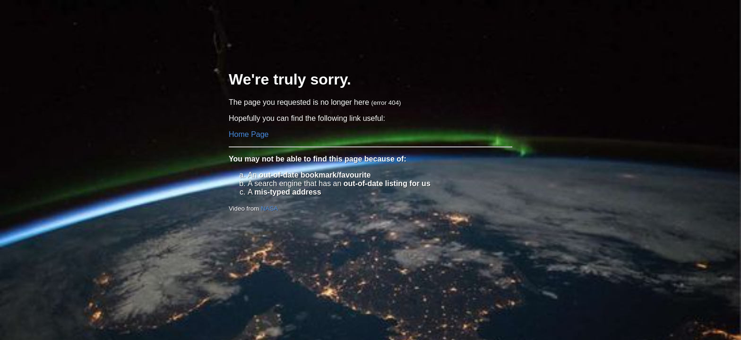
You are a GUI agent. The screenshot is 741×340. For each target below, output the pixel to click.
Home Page (249, 134)
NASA (269, 208)
